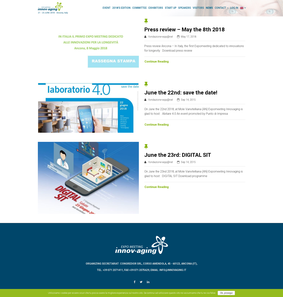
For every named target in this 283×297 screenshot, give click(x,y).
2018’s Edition (121, 7)
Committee (139, 7)
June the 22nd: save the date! (180, 92)
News (209, 7)
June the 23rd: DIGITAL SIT (177, 155)
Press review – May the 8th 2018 (184, 29)
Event (106, 7)
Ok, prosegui (226, 293)
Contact (220, 7)
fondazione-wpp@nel (160, 36)
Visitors (198, 7)
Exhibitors (156, 7)
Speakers (184, 7)
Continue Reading (157, 61)
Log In (234, 7)
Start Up (170, 7)
